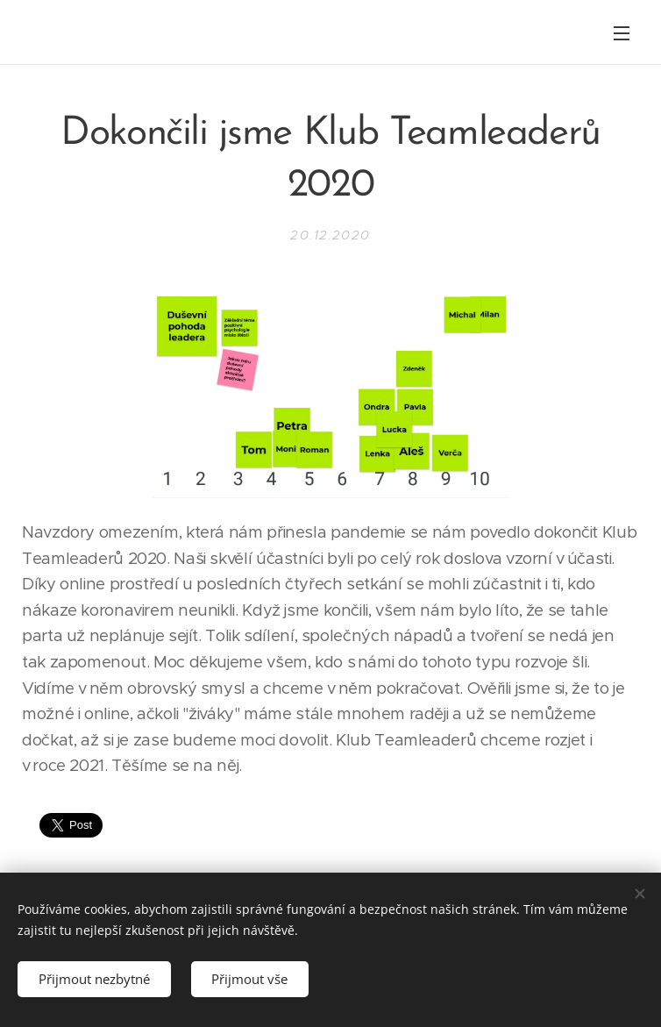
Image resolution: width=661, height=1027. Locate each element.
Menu (621, 33)
